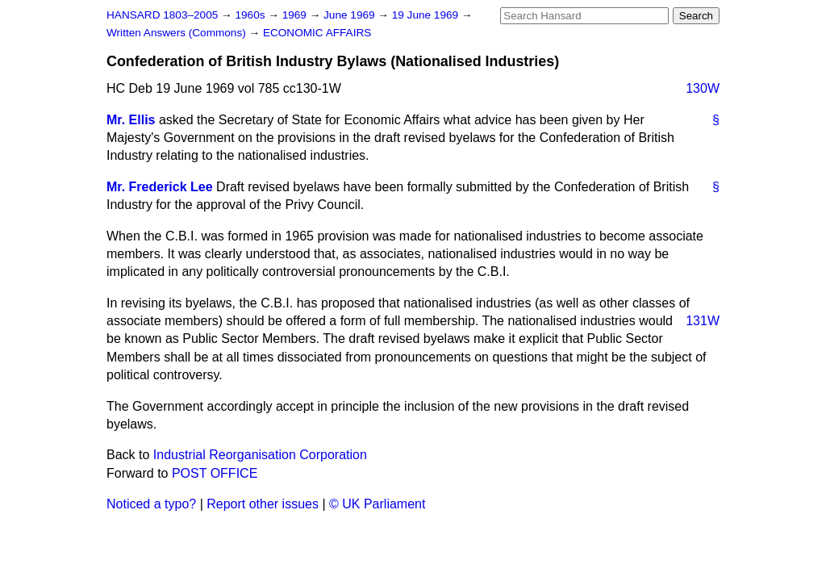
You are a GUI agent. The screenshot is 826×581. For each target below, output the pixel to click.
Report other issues (262, 504)
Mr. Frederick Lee (159, 187)
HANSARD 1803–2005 (162, 15)
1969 (296, 15)
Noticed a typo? (151, 504)
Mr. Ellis (130, 120)
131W (703, 321)
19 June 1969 (426, 15)
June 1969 (350, 15)
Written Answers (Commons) (177, 33)
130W (703, 88)
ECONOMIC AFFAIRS (317, 33)
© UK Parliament (377, 504)
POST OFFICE (214, 473)
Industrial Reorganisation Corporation (260, 455)
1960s (251, 15)
